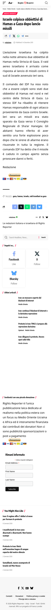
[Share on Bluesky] (39, 207)
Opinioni (21, 330)
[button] (5, 3)
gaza (15, 196)
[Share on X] (14, 36)
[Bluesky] (47, 217)
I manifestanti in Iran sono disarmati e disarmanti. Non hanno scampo (17, 532)
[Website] (36, 217)
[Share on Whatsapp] (18, 36)
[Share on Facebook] (10, 36)
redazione (8, 42)
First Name (10, 471)
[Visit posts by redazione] (5, 217)
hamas (20, 196)
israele (26, 196)
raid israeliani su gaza (38, 196)
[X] (43, 217)
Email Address (12, 463)
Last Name (10, 480)
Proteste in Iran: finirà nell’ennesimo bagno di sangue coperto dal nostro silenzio (15, 549)
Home (4, 9)
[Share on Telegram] (22, 36)
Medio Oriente (11, 9)
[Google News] (27, 588)
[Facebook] (40, 217)
